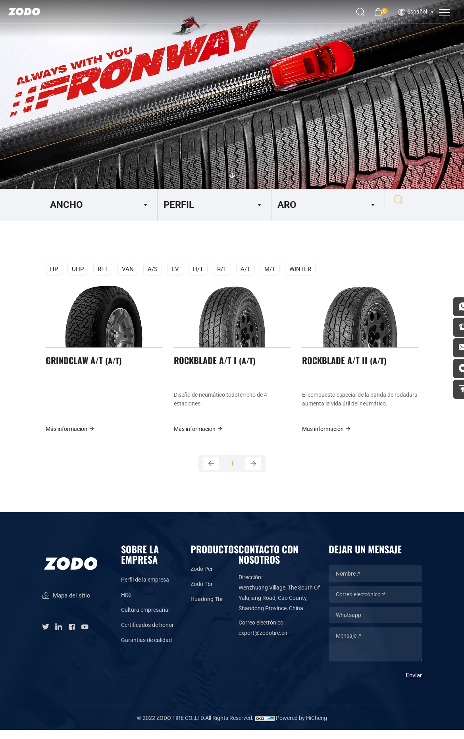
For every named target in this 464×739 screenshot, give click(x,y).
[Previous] (211, 471)
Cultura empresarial (145, 619)
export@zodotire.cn (263, 642)
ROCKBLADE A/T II (347, 365)
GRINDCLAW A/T (86, 365)
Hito (126, 604)
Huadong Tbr (207, 608)
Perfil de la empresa (145, 589)
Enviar (414, 684)
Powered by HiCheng (301, 727)
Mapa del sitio (66, 610)
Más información (70, 435)
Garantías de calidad (146, 649)
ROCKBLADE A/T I (217, 365)
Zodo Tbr (202, 593)
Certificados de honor (147, 634)
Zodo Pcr (202, 578)
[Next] (253, 471)
